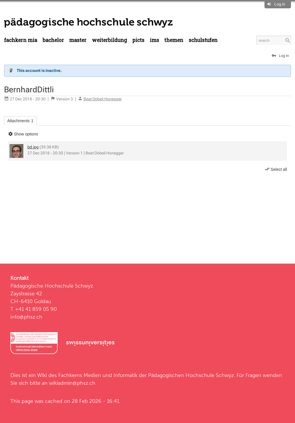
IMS (154, 40)
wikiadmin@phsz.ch (72, 383)
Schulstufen (203, 40)
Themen (173, 40)
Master (77, 40)
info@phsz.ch (26, 317)
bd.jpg (33, 147)
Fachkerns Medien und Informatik (97, 375)
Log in (279, 4)
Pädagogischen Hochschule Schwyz (191, 375)
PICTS (138, 40)
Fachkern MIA (20, 40)
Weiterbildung (109, 40)
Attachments (20, 121)
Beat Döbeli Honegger (103, 99)
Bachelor (53, 40)
